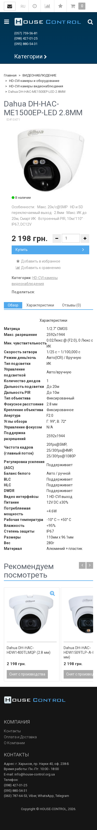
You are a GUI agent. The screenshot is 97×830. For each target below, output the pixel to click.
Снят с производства (27, 674)
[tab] (13, 305)
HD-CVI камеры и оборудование (34, 81)
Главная (10, 75)
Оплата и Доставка (20, 737)
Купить (50, 250)
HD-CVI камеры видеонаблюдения (36, 86)
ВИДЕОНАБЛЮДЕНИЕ (39, 75)
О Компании (14, 743)
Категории (28, 56)
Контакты (12, 731)
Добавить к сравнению (38, 268)
